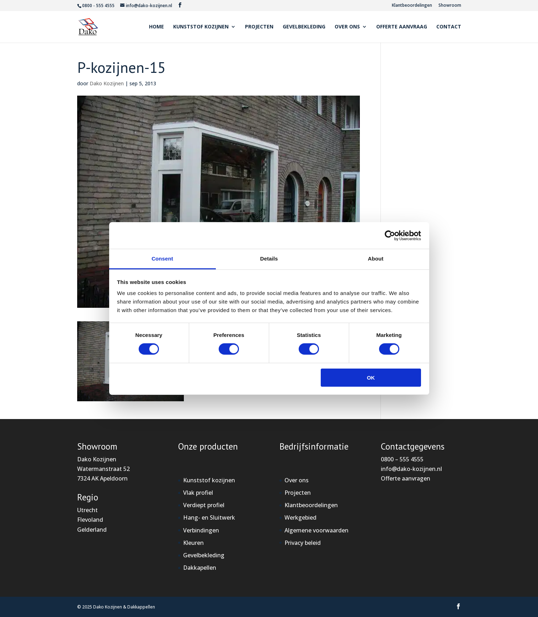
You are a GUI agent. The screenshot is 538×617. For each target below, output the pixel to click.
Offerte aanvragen (405, 478)
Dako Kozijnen (107, 83)
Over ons (347, 27)
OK (371, 378)
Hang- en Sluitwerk (209, 517)
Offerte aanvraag (401, 27)
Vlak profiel (198, 493)
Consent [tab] (162, 259)
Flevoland (90, 520)
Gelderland (92, 529)
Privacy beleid (302, 543)
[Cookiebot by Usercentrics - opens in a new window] (390, 235)
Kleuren (193, 543)
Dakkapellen (199, 568)
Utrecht (87, 510)
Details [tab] (269, 259)
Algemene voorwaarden (316, 530)
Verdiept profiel (203, 505)
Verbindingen (201, 530)
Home (156, 27)
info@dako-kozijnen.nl (411, 469)
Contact (448, 27)
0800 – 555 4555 (402, 459)
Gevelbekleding (304, 27)
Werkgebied (300, 517)
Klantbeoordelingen (412, 5)
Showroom (449, 5)
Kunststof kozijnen (201, 27)
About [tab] (376, 259)
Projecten (259, 27)
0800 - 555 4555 (98, 5)
